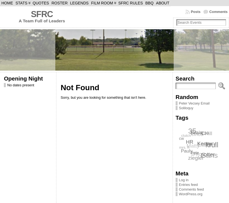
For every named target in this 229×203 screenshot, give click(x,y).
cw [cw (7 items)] (181, 138)
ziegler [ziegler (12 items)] (196, 158)
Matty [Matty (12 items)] (192, 146)
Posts (196, 12)
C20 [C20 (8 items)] (205, 132)
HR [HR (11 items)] (190, 142)
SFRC (42, 14)
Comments (218, 12)
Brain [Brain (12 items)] (197, 132)
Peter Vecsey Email (194, 103)
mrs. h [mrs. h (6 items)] (184, 147)
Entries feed (188, 185)
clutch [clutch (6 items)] (186, 135)
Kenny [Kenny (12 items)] (204, 143)
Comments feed (191, 189)
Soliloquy (186, 108)
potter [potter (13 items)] (208, 154)
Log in (184, 180)
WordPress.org (190, 194)
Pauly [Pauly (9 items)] (187, 151)
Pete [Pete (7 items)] (195, 152)
